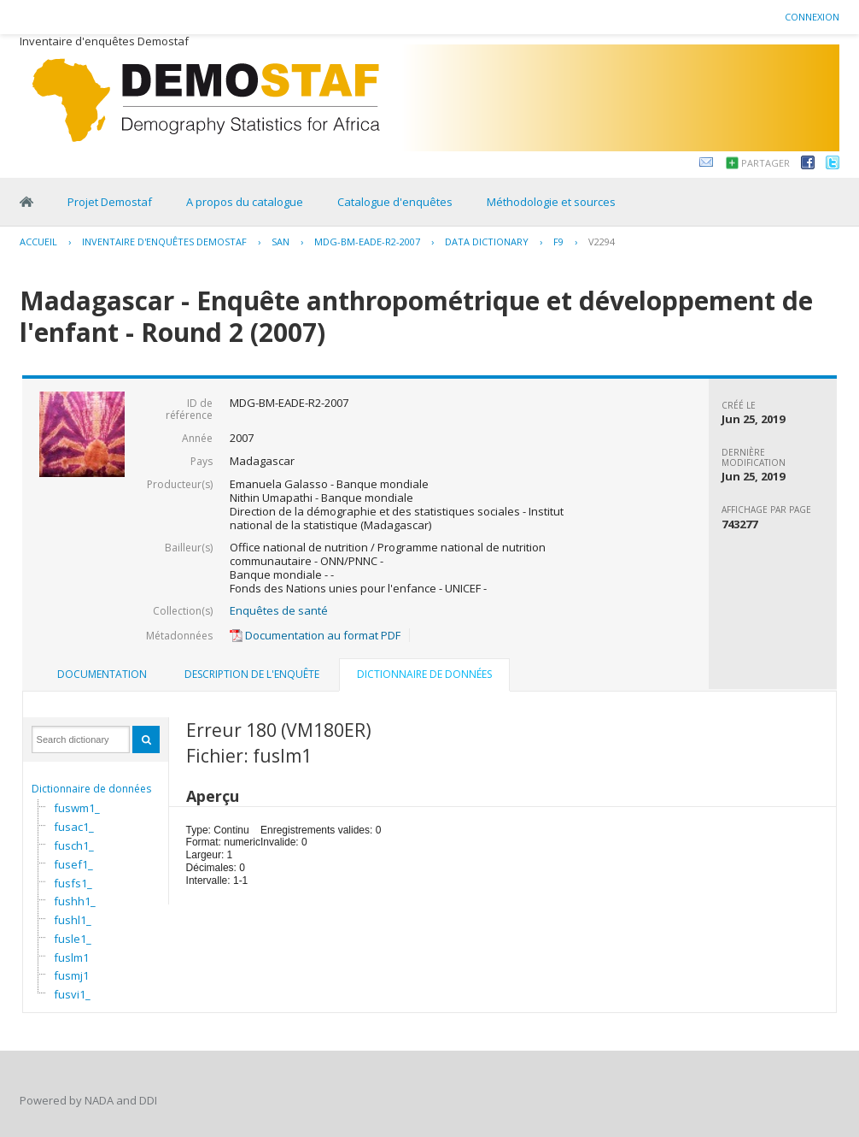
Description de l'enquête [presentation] (251, 674)
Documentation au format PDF (315, 635)
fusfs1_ (73, 883)
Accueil (38, 241)
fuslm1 (71, 957)
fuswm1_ (77, 808)
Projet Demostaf (109, 201)
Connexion (812, 16)
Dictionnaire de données (91, 788)
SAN (280, 241)
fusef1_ (73, 864)
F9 (558, 241)
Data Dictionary (487, 241)
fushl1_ (72, 920)
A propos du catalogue (244, 201)
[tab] (102, 674)
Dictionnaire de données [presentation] (424, 674)
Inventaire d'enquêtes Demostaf (164, 241)
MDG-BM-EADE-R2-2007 (367, 241)
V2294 (601, 241)
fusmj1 (71, 975)
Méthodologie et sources (551, 201)
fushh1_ (75, 901)
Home (26, 202)
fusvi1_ (72, 994)
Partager (765, 162)
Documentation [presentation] (102, 674)
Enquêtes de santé (279, 610)
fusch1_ (74, 845)
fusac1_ (74, 827)
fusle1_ (72, 939)
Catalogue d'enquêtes (395, 201)
